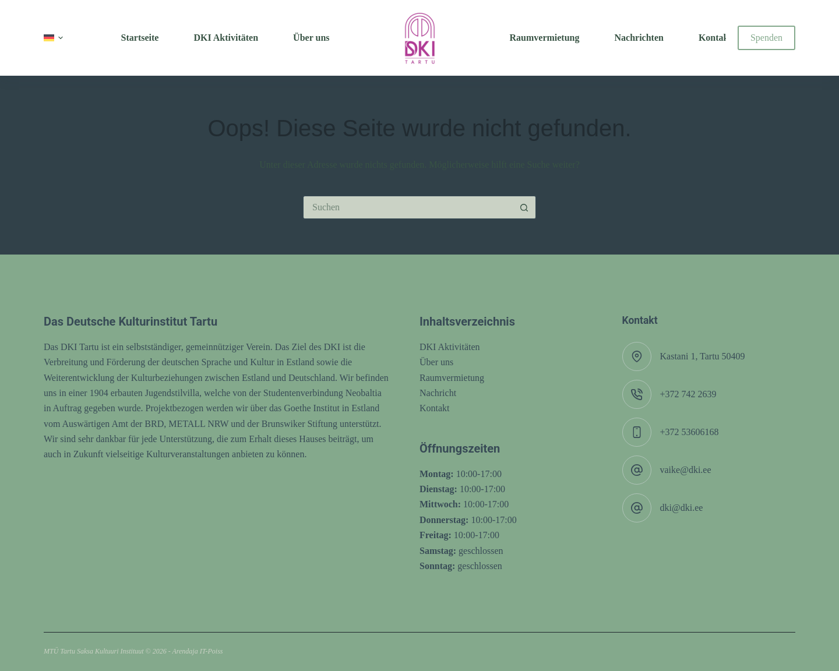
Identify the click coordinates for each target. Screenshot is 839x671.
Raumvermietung (452, 378)
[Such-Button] (524, 207)
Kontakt (435, 408)
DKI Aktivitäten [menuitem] (225, 38)
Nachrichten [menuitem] (638, 38)
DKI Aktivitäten (450, 347)
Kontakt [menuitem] (715, 38)
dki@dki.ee (681, 508)
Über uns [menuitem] (311, 38)
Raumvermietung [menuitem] (545, 38)
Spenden (766, 38)
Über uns (436, 362)
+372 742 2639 (688, 394)
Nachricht (438, 393)
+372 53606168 (689, 432)
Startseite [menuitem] (140, 38)
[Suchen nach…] (408, 207)
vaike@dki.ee (685, 470)
